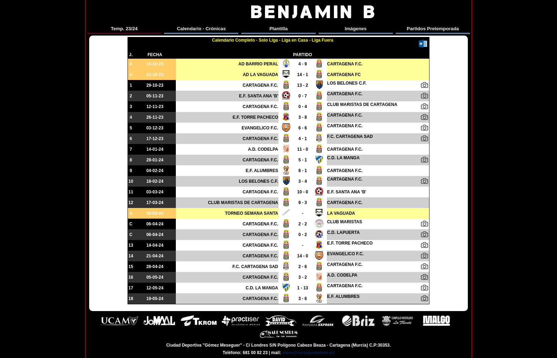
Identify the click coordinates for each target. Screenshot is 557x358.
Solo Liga (268, 40)
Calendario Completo (233, 40)
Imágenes (356, 28)
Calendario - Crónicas (201, 28)
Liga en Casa (295, 40)
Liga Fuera (323, 40)
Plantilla (278, 28)
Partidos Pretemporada (433, 28)
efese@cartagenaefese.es (308, 352)
